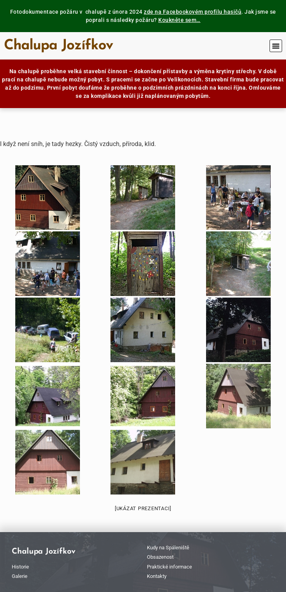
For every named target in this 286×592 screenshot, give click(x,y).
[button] (276, 46)
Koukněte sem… (179, 20)
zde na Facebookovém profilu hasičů (192, 12)
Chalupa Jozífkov (58, 46)
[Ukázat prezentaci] (143, 508)
